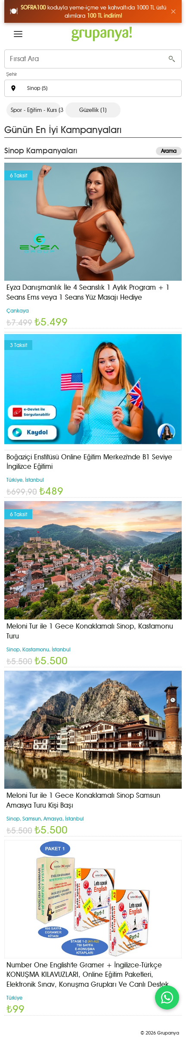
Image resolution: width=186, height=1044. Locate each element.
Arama (169, 151)
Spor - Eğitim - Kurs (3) (36, 110)
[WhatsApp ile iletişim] (167, 997)
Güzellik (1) (93, 110)
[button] (18, 34)
